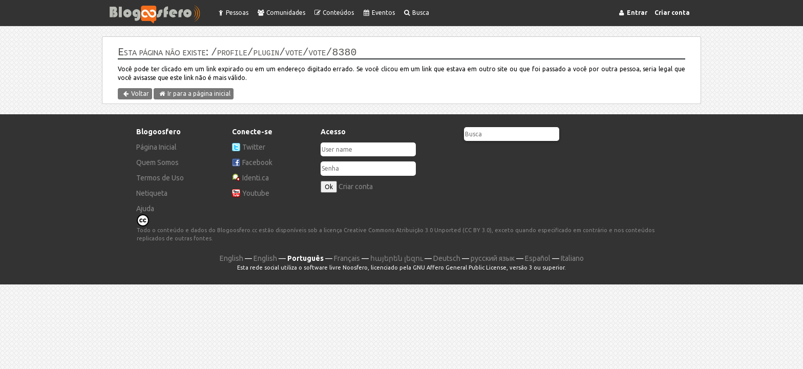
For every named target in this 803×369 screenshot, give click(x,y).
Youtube (255, 192)
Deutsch (446, 257)
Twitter (253, 146)
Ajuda (145, 207)
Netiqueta (151, 192)
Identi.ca (255, 177)
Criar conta (356, 185)
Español (538, 257)
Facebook (257, 161)
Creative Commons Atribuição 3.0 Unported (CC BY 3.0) (418, 229)
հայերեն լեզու (396, 257)
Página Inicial (156, 146)
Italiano (572, 257)
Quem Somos (157, 161)
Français (347, 257)
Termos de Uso (160, 177)
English (231, 257)
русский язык (493, 257)
